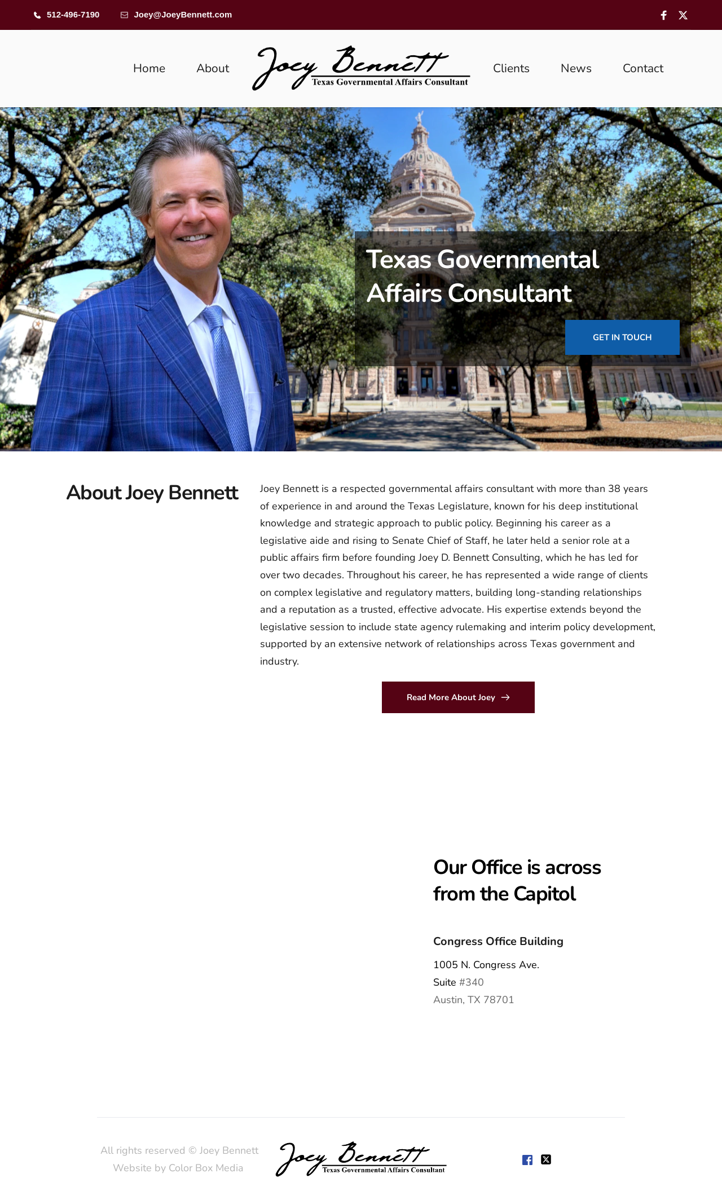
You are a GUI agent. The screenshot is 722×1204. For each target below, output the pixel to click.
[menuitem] (149, 69)
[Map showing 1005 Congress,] (180, 930)
